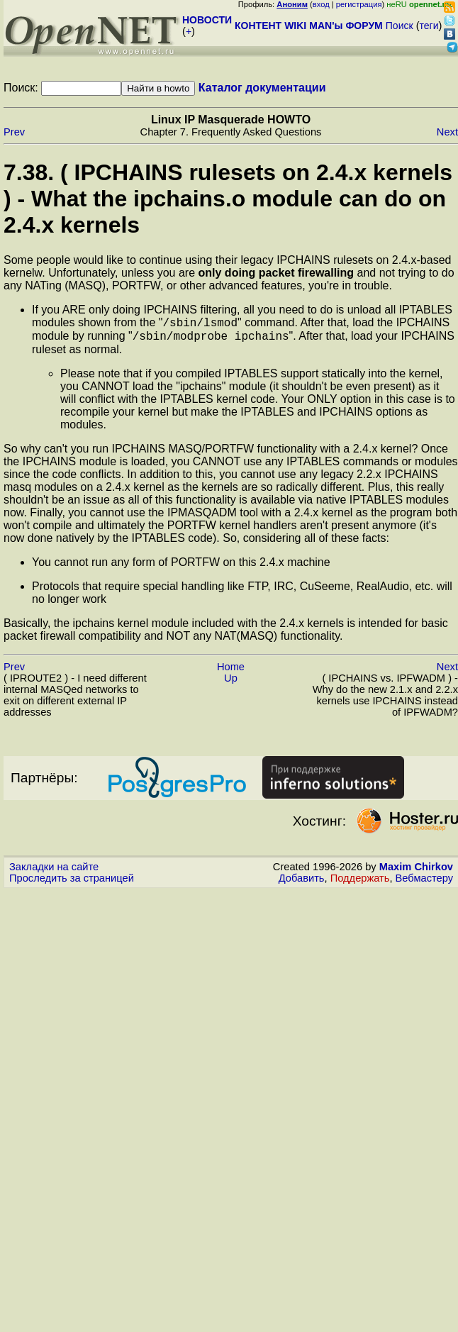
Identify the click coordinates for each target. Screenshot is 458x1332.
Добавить (302, 882)
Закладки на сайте (54, 871)
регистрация (359, 4)
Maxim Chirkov (416, 871)
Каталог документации (262, 88)
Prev (14, 132)
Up (231, 682)
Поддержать (360, 882)
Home (231, 671)
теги (429, 25)
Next (447, 132)
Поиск (399, 25)
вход (321, 4)
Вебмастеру (424, 882)
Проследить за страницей (71, 882)
